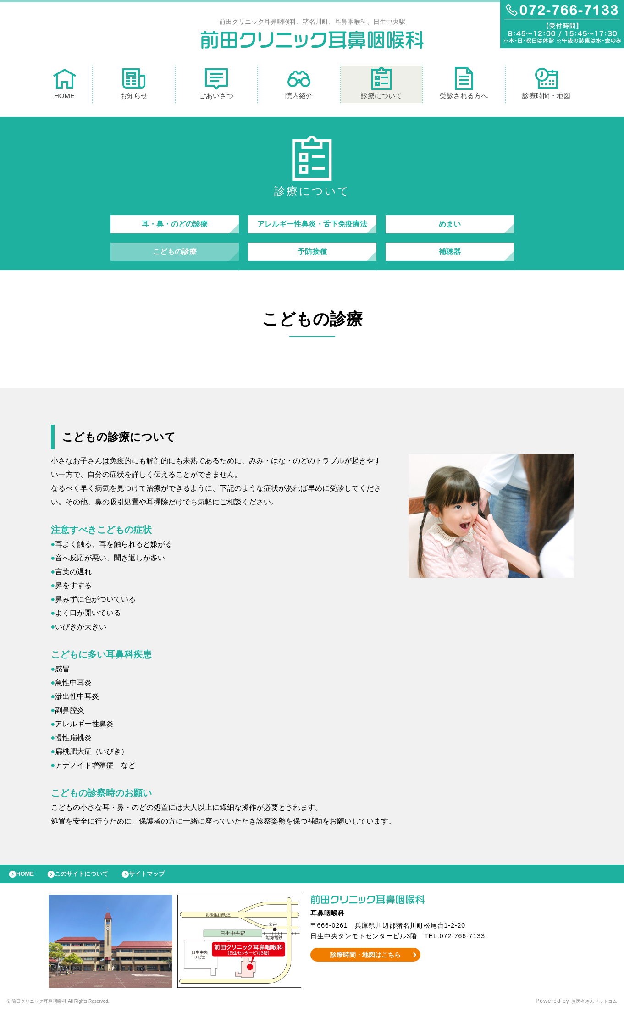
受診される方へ (464, 85)
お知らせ (134, 85)
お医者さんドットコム (587, 1017)
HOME (64, 85)
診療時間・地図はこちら (365, 970)
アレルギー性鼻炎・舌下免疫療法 (312, 228)
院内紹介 (299, 85)
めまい (450, 228)
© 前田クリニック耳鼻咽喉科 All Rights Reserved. (76, 1017)
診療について (381, 85)
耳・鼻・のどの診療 (175, 228)
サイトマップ (167, 887)
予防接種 (312, 261)
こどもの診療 (175, 261)
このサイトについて (93, 887)
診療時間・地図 (546, 85)
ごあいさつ (216, 85)
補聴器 (450, 261)
